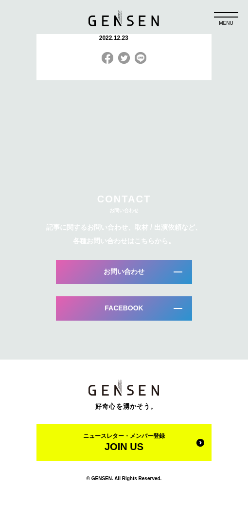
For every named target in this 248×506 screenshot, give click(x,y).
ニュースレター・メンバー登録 (124, 442)
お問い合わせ (124, 271)
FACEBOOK (124, 308)
